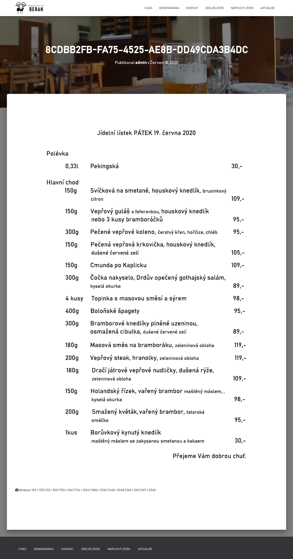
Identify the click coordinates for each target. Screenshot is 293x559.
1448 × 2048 (116, 490)
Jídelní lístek (214, 8)
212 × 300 (52, 490)
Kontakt (192, 8)
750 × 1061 (66, 490)
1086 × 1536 (98, 490)
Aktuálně (267, 8)
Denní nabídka (169, 8)
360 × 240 (132, 490)
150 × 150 (38, 490)
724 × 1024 (82, 490)
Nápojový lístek (242, 8)
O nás (148, 8)
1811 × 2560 (148, 490)
